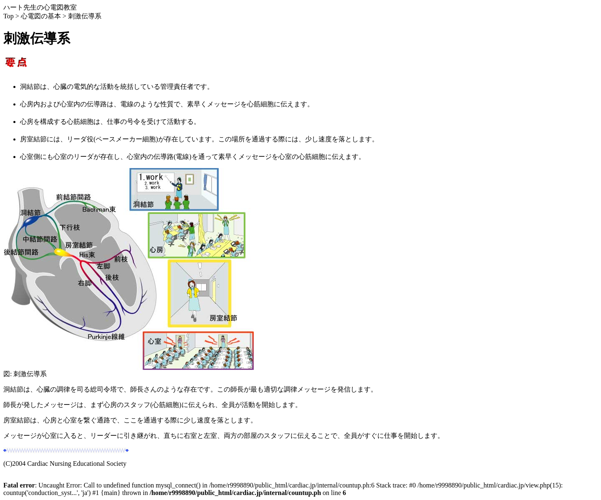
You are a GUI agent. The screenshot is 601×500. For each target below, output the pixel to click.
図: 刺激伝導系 (128, 370)
